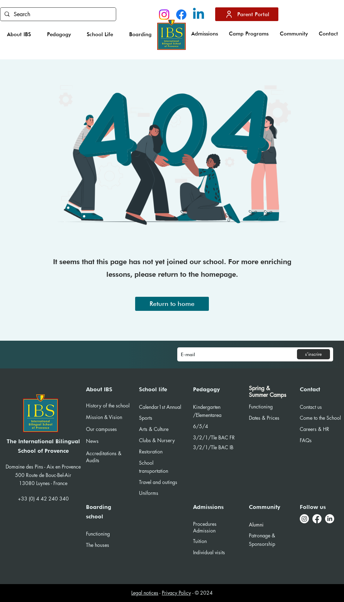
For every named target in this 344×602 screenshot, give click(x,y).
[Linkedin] (198, 14)
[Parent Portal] (246, 14)
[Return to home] (172, 304)
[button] (19, 34)
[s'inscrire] (313, 354)
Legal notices (144, 592)
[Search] (57, 14)
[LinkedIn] (329, 518)
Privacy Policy (176, 592)
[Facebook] (181, 14)
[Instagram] (164, 14)
